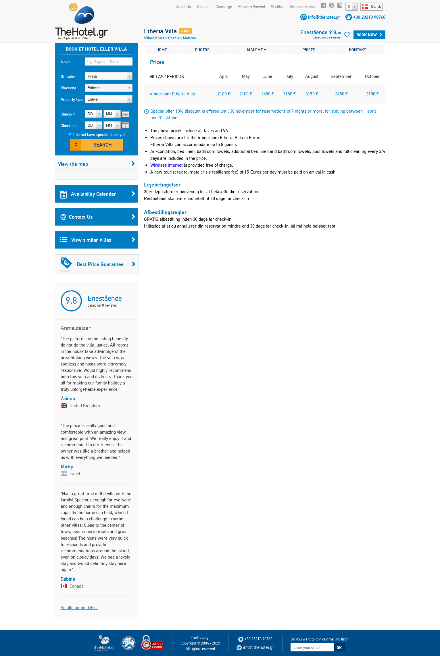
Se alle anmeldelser (79, 607)
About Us (183, 6)
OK (339, 647)
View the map (96, 164)
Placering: (69, 88)
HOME (161, 49)
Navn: (66, 61)
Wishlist (277, 6)
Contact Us (97, 217)
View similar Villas (97, 240)
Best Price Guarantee (97, 264)
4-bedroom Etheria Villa (172, 94)
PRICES (308, 49)
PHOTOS (202, 49)
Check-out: (70, 125)
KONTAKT (357, 49)
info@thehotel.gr (324, 17)
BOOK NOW (369, 34)
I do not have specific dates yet (99, 134)
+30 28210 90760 (369, 17)
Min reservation (302, 6)
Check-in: (68, 114)
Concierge (224, 6)
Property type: (72, 99)
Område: (68, 76)
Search (102, 144)
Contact (203, 6)
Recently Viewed (251, 6)
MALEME (256, 49)
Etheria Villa (160, 31)
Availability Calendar (97, 194)
